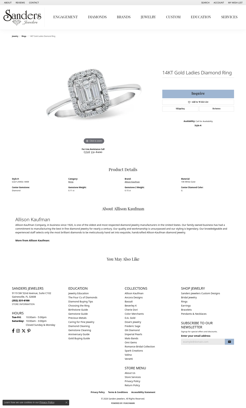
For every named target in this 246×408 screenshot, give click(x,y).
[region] (94, 94)
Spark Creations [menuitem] (134, 350)
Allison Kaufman (132, 181)
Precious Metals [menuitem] (77, 317)
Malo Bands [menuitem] (131, 338)
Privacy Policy (132, 381)
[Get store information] (23, 304)
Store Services (133, 377)
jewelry (15, 36)
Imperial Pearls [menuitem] (133, 334)
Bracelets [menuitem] (186, 309)
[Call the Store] (21, 300)
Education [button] (201, 17)
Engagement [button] (65, 17)
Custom (173, 17)
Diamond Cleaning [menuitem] (79, 326)
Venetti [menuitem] (129, 358)
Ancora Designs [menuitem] (134, 297)
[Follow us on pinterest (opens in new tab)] (28, 331)
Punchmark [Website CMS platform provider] (129, 403)
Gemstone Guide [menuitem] (78, 313)
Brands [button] (124, 17)
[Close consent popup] (66, 403)
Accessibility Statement (143, 392)
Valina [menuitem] (128, 354)
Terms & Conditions (118, 392)
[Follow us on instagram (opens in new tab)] (18, 331)
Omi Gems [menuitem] (131, 342)
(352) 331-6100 (93, 152)
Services (229, 17)
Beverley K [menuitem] (131, 305)
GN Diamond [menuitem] (132, 330)
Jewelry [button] (148, 17)
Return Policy (132, 385)
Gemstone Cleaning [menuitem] (79, 330)
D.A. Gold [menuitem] (130, 317)
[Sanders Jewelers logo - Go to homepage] (23, 17)
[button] (205, 2)
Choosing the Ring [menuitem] (79, 305)
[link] (7, 2)
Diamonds (97, 17)
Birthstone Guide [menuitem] (78, 309)
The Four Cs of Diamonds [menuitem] (82, 297)
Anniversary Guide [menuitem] (79, 334)
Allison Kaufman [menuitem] (134, 293)
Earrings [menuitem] (186, 305)
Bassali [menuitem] (129, 301)
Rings (24, 36)
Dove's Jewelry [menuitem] (133, 322)
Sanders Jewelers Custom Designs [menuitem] (200, 293)
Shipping (180, 109)
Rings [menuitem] (184, 301)
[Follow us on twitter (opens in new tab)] (24, 331)
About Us (130, 373)
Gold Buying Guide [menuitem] (79, 338)
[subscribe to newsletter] (229, 342)
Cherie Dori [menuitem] (131, 309)
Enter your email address (195, 335)
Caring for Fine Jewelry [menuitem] (81, 322)
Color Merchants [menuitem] (134, 313)
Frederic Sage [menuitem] (132, 326)
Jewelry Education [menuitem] (78, 293)
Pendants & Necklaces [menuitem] (194, 313)
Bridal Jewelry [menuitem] (189, 297)
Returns (217, 109)
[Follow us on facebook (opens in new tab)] (13, 331)
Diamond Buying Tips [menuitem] (80, 301)
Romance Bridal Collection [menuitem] (140, 346)
